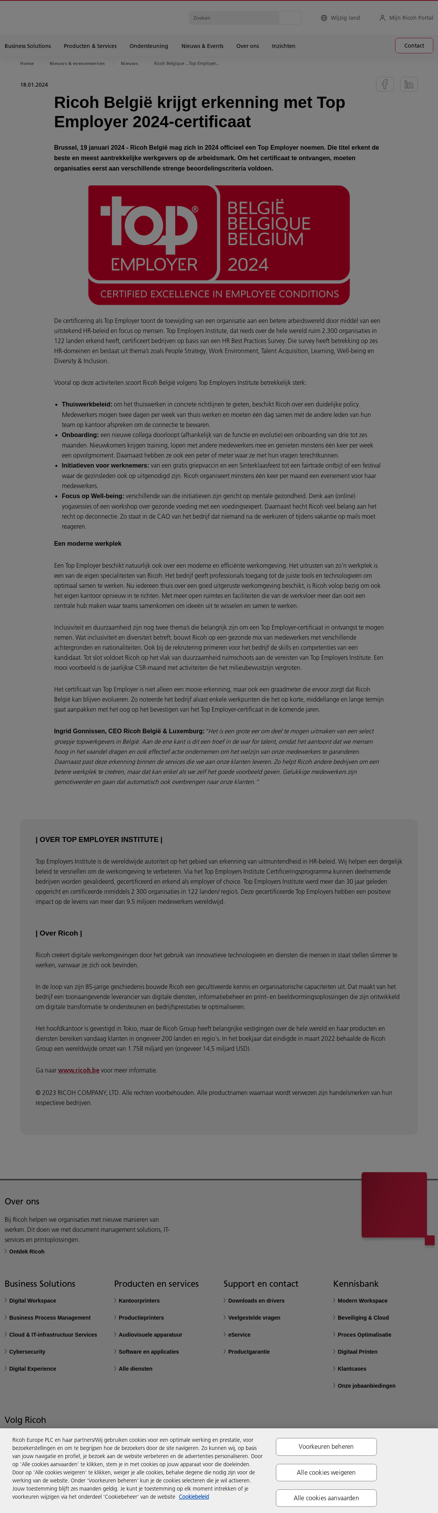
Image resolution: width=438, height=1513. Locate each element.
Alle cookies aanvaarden (326, 1498)
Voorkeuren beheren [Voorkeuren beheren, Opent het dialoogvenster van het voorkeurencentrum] (326, 1446)
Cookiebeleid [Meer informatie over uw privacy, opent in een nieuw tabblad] (194, 1496)
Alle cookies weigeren (326, 1472)
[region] (219, 1470)
